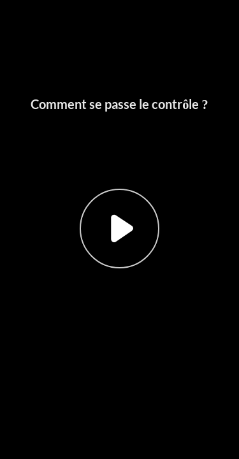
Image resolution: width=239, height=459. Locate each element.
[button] (119, 229)
